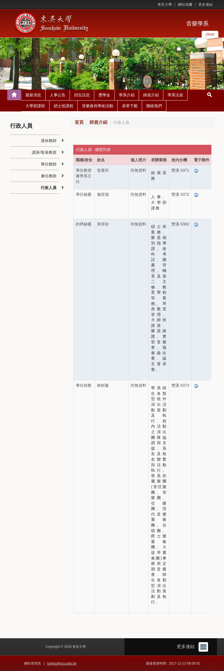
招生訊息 (82, 95)
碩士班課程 (63, 106)
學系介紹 (127, 95)
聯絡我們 (154, 106)
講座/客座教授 (44, 152)
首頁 (79, 122)
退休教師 (48, 140)
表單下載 (130, 106)
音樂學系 (197, 23)
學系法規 (175, 95)
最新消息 (33, 95)
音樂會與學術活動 (97, 106)
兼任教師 (48, 176)
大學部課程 (35, 106)
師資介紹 (151, 95)
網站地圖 (185, 4)
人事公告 (57, 95)
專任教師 (48, 164)
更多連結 (205, 4)
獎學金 (104, 95)
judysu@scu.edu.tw (61, 663)
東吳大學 (164, 4)
